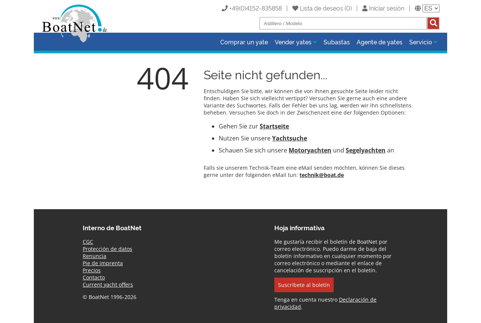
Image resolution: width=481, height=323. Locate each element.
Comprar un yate (244, 42)
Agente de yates (379, 42)
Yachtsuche (289, 138)
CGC (88, 241)
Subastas (337, 42)
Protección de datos (107, 248)
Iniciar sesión (383, 8)
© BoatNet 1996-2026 (109, 296)
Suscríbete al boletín (304, 284)
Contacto (94, 277)
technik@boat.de (321, 174)
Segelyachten (366, 150)
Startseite (274, 126)
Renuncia (94, 256)
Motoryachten (310, 150)
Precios (92, 270)
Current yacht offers (108, 284)
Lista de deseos (317, 8)
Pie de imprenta (103, 263)
